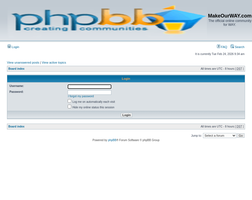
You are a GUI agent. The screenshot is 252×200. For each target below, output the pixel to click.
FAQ (222, 47)
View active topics (54, 62)
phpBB (112, 140)
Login (13, 47)
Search (237, 47)
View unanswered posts (23, 62)
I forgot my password (81, 96)
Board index (16, 68)
